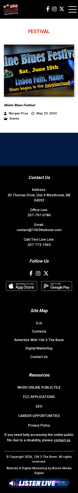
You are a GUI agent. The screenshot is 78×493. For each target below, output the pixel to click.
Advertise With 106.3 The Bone (39, 340)
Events (11, 118)
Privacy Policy (39, 425)
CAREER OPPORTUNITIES (39, 416)
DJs (39, 323)
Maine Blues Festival (19, 105)
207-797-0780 (39, 215)
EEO (39, 406)
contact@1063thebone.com (39, 230)
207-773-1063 (39, 245)
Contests (39, 331)
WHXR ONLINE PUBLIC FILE (39, 387)
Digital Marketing (39, 348)
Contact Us (39, 357)
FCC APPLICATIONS (39, 397)
